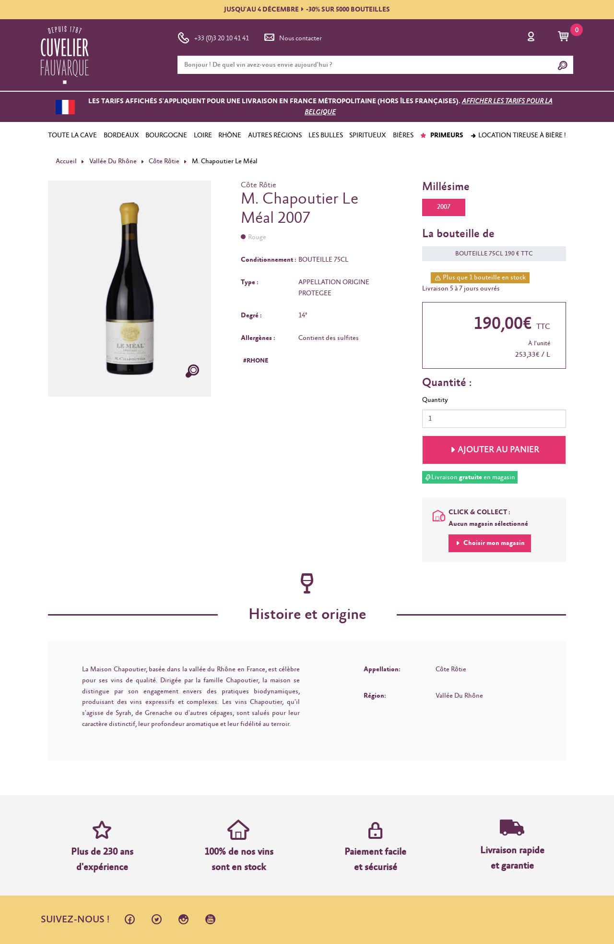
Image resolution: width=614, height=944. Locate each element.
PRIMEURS (441, 135)
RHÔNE (229, 135)
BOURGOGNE (166, 135)
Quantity (435, 400)
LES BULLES (325, 135)
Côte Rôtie (164, 161)
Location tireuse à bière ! (518, 135)
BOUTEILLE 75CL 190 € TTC (489, 253)
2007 (443, 207)
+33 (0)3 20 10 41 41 (213, 36)
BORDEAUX (121, 135)
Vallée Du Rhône (113, 161)
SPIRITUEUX (367, 135)
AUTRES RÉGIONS (275, 135)
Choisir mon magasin (493, 543)
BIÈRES (403, 135)
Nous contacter (292, 36)
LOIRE (203, 135)
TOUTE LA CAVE (72, 135)
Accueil (66, 161)
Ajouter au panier (498, 450)
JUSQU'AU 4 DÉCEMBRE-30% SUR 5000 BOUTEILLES (307, 9)
